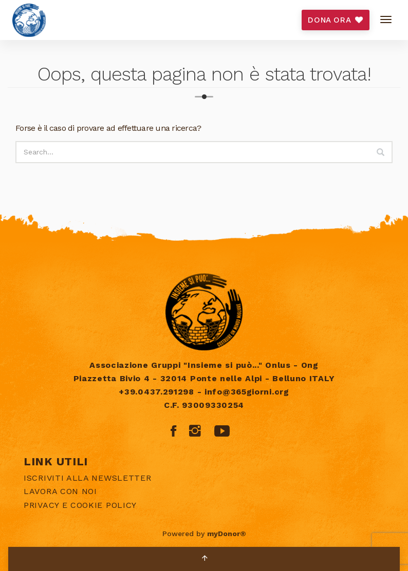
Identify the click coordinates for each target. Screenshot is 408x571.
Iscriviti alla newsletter (88, 478)
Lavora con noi (60, 491)
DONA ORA (335, 20)
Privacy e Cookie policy (80, 505)
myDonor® (226, 533)
